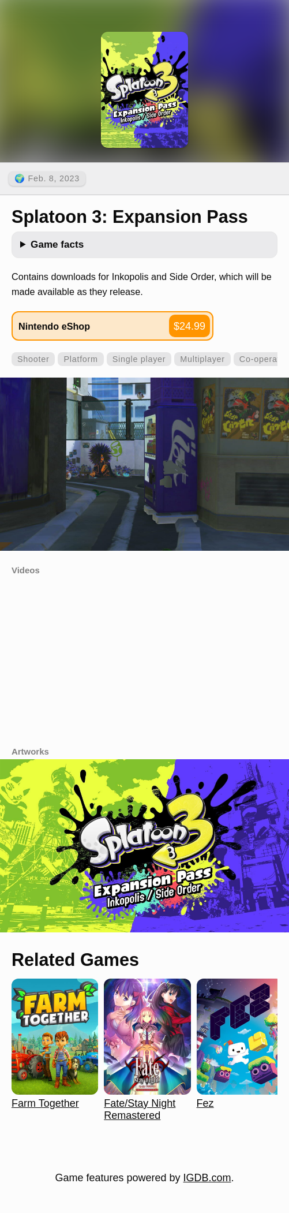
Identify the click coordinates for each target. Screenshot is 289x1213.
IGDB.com (207, 1178)
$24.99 (189, 326)
